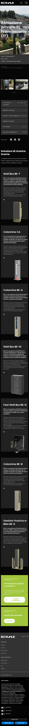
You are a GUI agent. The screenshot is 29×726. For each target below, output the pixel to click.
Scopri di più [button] (14, 719)
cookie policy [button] (12, 692)
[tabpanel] (7, 84)
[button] (27, 679)
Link (14, 193)
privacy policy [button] (4, 687)
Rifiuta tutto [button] (8, 722)
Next (19, 92)
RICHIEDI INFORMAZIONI (16, 599)
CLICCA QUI (9, 621)
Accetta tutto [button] (21, 722)
